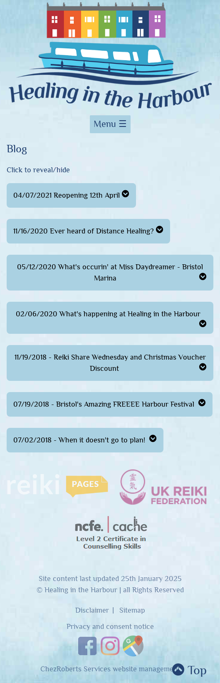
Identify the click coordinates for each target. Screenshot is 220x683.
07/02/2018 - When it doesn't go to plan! (85, 439)
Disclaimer (92, 610)
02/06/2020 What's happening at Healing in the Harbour (111, 318)
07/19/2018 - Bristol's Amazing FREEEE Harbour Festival (109, 403)
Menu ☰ (110, 124)
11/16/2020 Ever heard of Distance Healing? (88, 230)
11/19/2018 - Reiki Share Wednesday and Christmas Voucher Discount (111, 363)
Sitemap (132, 610)
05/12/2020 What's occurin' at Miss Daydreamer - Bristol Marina (112, 272)
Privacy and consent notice (110, 627)
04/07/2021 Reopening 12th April (71, 194)
